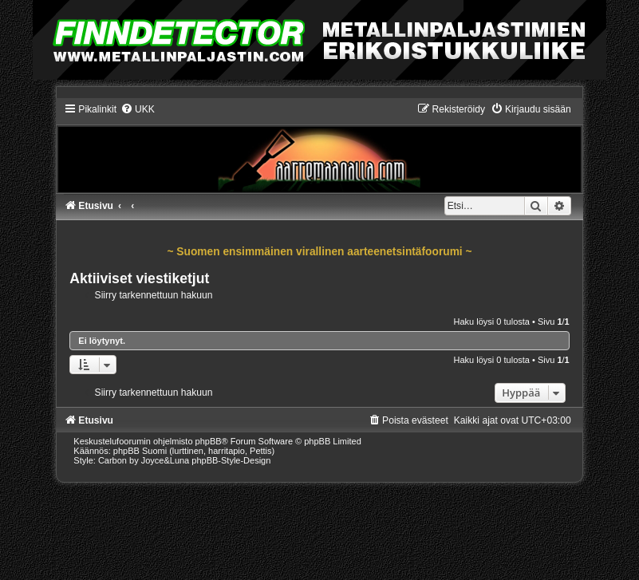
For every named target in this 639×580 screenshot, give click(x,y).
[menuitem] (137, 109)
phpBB (208, 441)
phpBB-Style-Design (230, 460)
